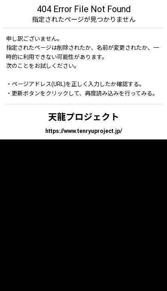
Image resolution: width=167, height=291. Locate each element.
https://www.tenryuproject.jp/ (83, 131)
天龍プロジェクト (83, 117)
